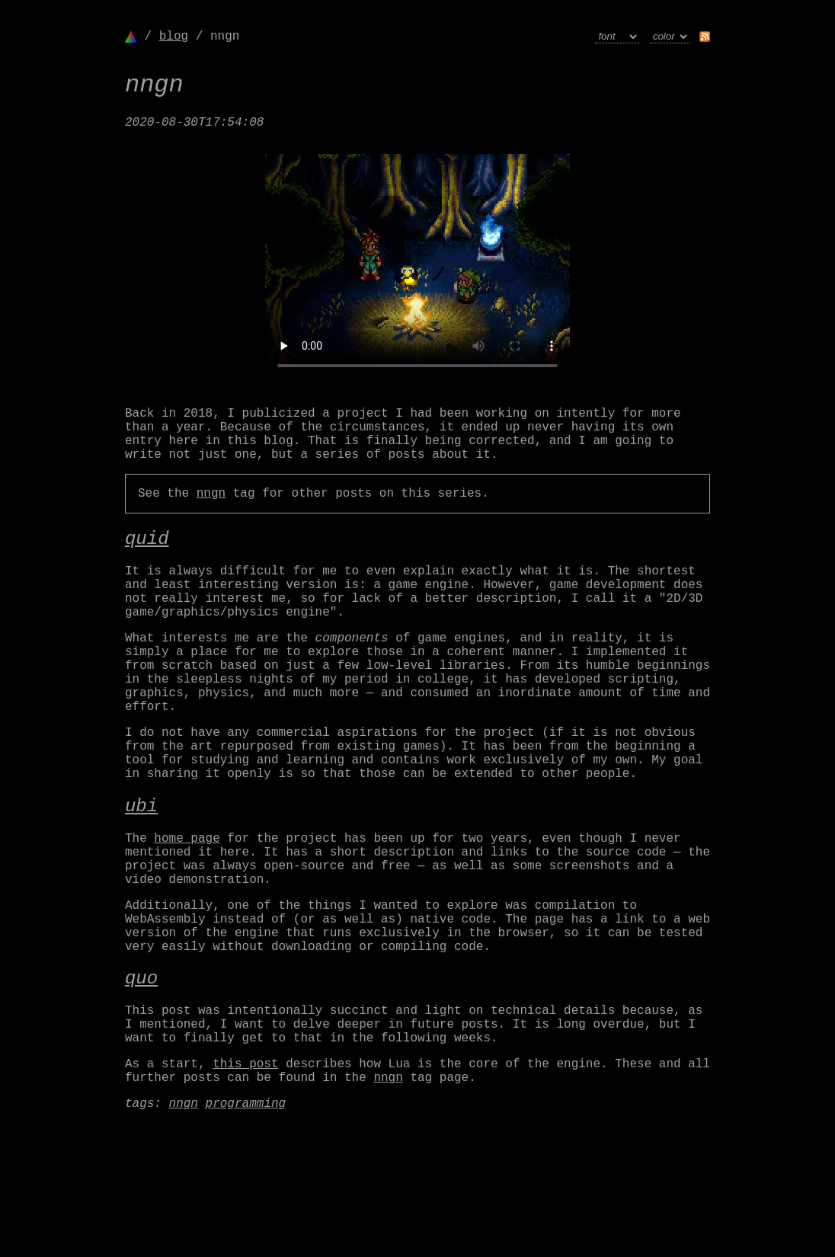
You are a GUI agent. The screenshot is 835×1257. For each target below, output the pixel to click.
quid (147, 564)
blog (173, 36)
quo (141, 1079)
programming (246, 1224)
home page (186, 915)
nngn (211, 515)
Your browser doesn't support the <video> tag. (417, 276)
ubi (141, 878)
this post (245, 1178)
